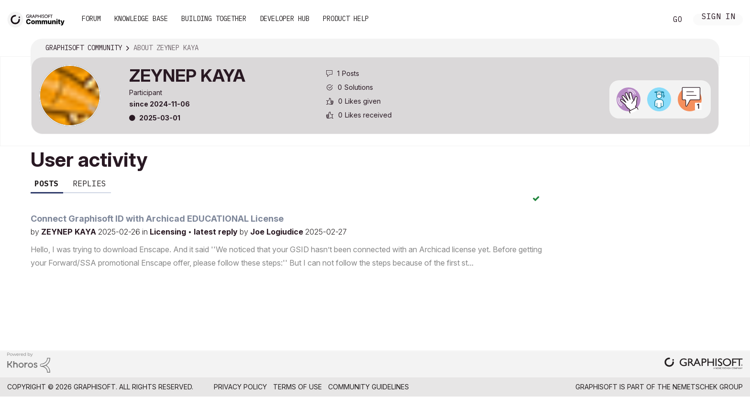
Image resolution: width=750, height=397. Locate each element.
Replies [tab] (89, 183)
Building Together (213, 18)
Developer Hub (284, 18)
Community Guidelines (368, 387)
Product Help (346, 18)
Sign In (718, 17)
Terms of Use (297, 387)
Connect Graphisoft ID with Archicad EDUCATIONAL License (157, 219)
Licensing (169, 231)
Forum (91, 18)
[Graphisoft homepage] (703, 364)
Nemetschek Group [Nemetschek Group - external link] (708, 387)
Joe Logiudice (277, 231)
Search (649, 19)
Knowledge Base (141, 18)
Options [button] (705, 48)
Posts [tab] (46, 183)
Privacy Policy (240, 387)
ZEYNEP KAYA (69, 231)
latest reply (217, 231)
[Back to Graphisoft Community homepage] (39, 18)
